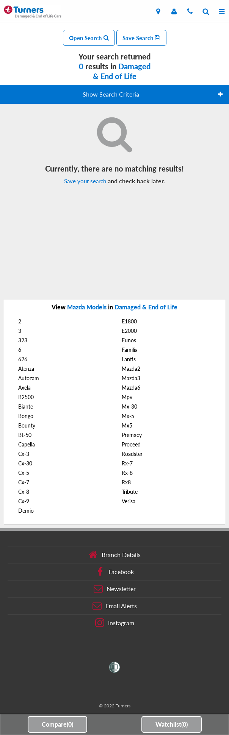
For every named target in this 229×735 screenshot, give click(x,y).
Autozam (28, 378)
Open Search (89, 37)
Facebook (115, 571)
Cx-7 (23, 482)
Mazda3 (131, 378)
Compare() (57, 724)
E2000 (129, 331)
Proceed (131, 444)
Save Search (141, 37)
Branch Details (115, 554)
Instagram (114, 622)
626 (22, 359)
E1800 (129, 321)
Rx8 (126, 482)
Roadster (132, 454)
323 (22, 340)
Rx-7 (127, 463)
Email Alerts (115, 605)
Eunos (129, 340)
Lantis (129, 359)
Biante (25, 406)
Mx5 (127, 425)
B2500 (26, 397)
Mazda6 (131, 387)
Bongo (25, 416)
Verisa (128, 501)
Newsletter (115, 588)
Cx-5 (23, 473)
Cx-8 (23, 491)
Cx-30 (25, 463)
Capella (26, 444)
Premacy (132, 435)
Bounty (26, 425)
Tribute (130, 491)
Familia (130, 349)
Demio (26, 510)
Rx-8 (127, 473)
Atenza (26, 368)
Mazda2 (131, 368)
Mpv (127, 397)
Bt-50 (24, 435)
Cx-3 (23, 454)
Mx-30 (129, 406)
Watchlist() (171, 724)
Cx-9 (23, 501)
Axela (24, 387)
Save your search (85, 181)
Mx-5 (128, 416)
